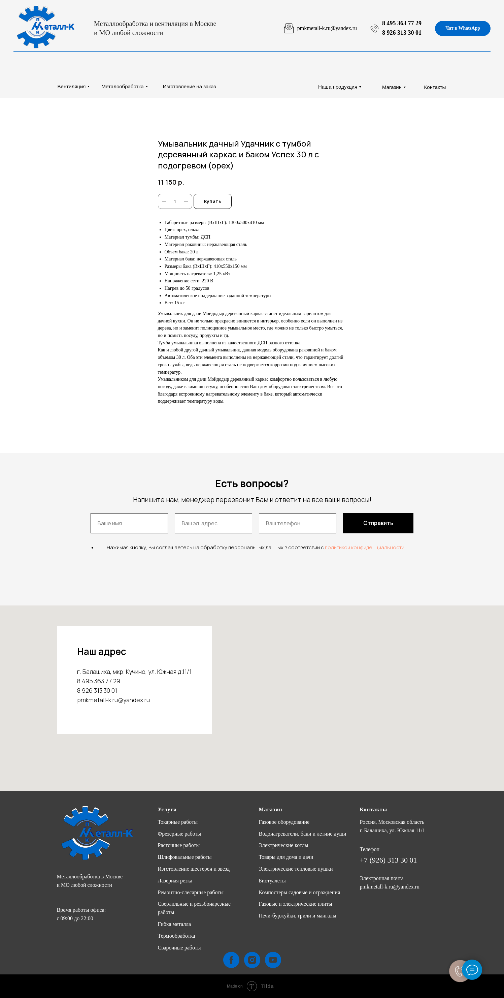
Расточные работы (179, 845)
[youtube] (273, 960)
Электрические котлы (283, 845)
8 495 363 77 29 (402, 23)
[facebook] (231, 960)
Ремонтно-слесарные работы (191, 892)
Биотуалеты (272, 880)
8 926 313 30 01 (402, 32)
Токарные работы (178, 822)
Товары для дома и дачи (286, 857)
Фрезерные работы (179, 834)
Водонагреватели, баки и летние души (302, 834)
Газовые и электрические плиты (295, 904)
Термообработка (176, 936)
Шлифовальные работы (185, 857)
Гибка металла (174, 924)
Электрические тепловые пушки (296, 869)
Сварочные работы (179, 947)
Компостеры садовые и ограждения (299, 892)
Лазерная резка (175, 880)
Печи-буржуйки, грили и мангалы (297, 915)
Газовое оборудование (284, 822)
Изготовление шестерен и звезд (194, 869)
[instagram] (252, 960)
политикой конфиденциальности (364, 547)
